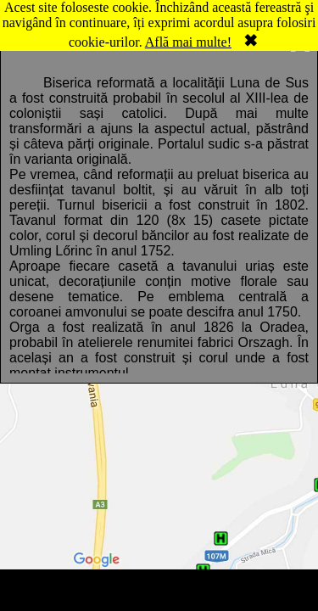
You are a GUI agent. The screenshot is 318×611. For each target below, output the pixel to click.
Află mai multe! (188, 42)
